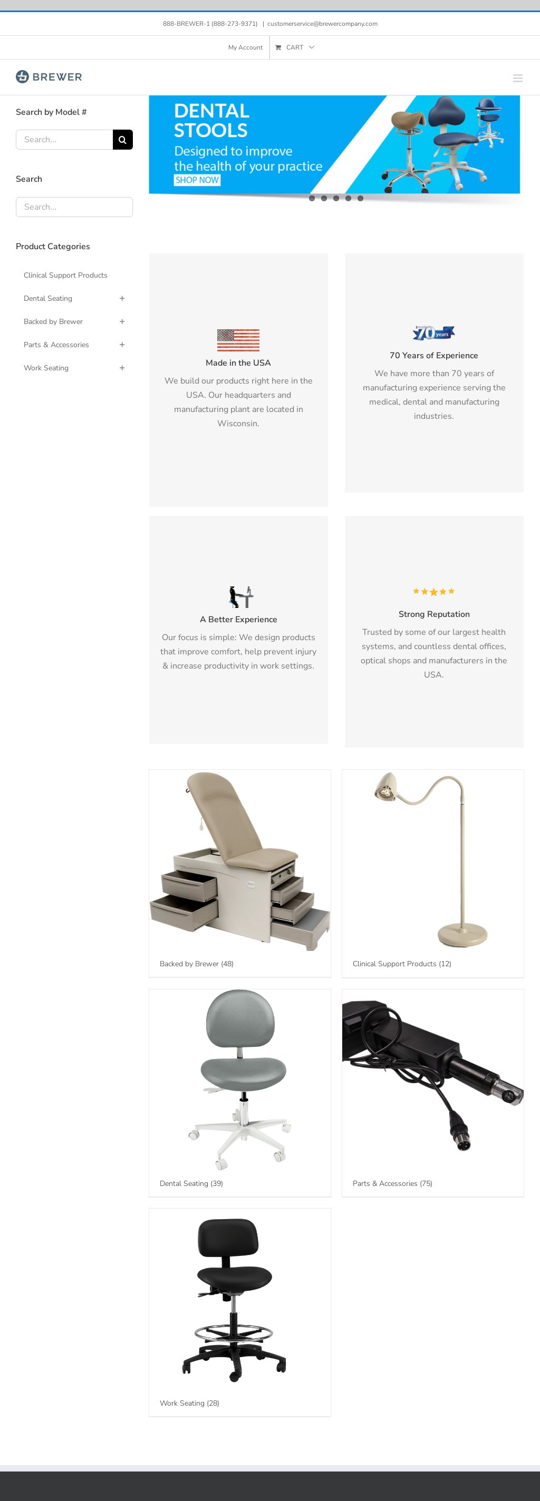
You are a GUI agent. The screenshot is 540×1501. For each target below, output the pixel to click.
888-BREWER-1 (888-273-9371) (211, 23)
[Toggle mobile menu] (518, 78)
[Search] (123, 140)
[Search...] (64, 140)
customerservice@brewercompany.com (322, 23)
